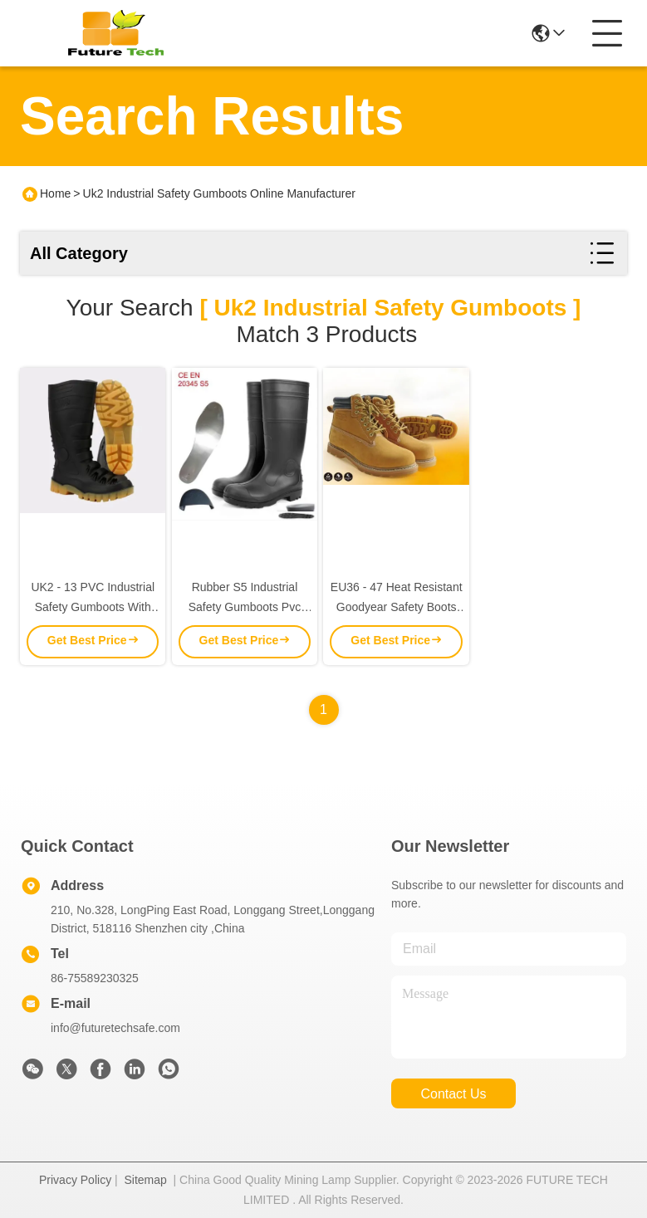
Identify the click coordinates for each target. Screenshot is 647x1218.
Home (55, 193)
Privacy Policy (75, 1179)
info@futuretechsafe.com (115, 1028)
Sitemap (145, 1179)
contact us (453, 1094)
